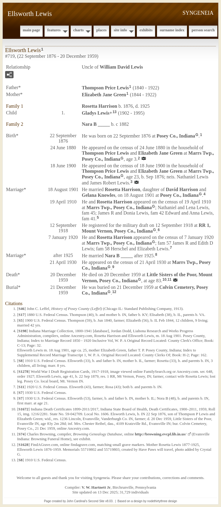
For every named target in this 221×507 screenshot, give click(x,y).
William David (121, 67)
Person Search (203, 30)
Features (54, 30)
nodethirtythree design (162, 501)
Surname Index (172, 30)
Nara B (96, 124)
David (182, 189)
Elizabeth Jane (104, 94)
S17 (21, 314)
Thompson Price (105, 87)
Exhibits (146, 30)
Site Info (120, 30)
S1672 (23, 409)
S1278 (23, 371)
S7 (20, 392)
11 (169, 279)
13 (114, 112)
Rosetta (99, 106)
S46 (21, 308)
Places (101, 30)
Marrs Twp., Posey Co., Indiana (119, 207)
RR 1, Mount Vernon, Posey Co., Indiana (146, 228)
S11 (21, 387)
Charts (78, 30)
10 (164, 279)
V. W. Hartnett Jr (96, 487)
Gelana (98, 195)
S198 (22, 331)
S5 (20, 320)
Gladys (95, 112)
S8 (20, 360)
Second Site (96, 501)
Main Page (31, 30)
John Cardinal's (77, 501)
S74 (21, 434)
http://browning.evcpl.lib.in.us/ (160, 434)
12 (114, 292)
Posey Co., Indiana (176, 135)
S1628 (23, 444)
